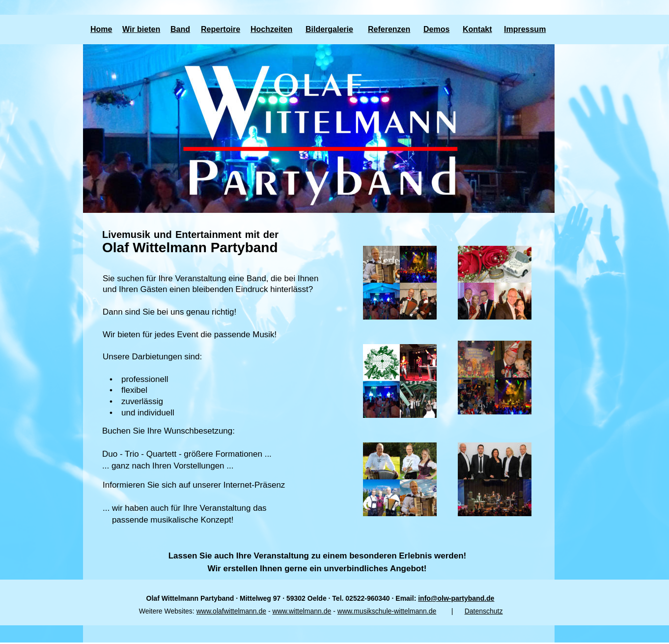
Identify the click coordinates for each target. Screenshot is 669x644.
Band (180, 29)
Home (101, 29)
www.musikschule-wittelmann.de (387, 611)
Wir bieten (141, 29)
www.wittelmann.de (302, 611)
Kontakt (477, 29)
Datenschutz (484, 611)
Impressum (525, 29)
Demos (436, 29)
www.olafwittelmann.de (231, 611)
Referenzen (389, 29)
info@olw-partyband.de (456, 598)
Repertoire (220, 29)
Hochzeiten (271, 29)
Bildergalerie (329, 29)
